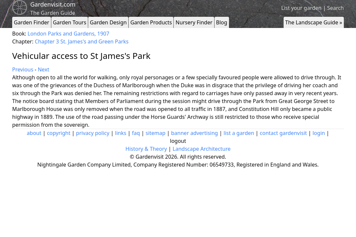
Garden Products (151, 22)
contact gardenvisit (283, 133)
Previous (22, 69)
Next (43, 69)
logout (178, 141)
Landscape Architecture (202, 148)
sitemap (155, 133)
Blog (221, 22)
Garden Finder (31, 22)
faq (136, 133)
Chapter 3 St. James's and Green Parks (82, 41)
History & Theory (146, 148)
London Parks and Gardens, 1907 (68, 33)
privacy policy (92, 133)
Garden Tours (69, 22)
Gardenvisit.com (52, 4)
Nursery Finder (193, 22)
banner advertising (194, 133)
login (319, 133)
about (34, 133)
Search (335, 8)
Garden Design (108, 22)
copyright (58, 133)
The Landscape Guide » (313, 22)
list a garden (239, 133)
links (120, 133)
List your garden (301, 8)
